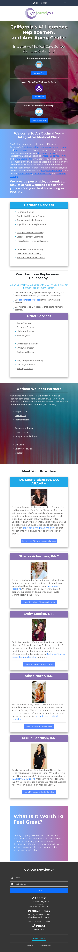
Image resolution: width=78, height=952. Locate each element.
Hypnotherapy (21, 432)
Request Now (39, 73)
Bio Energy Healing (25, 352)
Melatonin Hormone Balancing (31, 257)
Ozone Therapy (24, 323)
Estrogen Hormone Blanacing (30, 232)
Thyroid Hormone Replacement (31, 224)
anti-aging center (23, 150)
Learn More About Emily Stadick (39, 664)
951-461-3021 (41, 3)
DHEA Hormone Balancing (29, 253)
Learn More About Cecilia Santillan (39, 792)
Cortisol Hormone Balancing (30, 236)
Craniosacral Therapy (24, 428)
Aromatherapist (22, 419)
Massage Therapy (25, 368)
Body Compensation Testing (30, 360)
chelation (32, 657)
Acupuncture (21, 411)
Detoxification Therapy (27, 343)
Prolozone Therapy (25, 327)
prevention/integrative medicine (39, 528)
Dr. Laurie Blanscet (46, 153)
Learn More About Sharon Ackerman (39, 602)
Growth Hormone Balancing (30, 249)
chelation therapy (42, 174)
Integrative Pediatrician (26, 436)
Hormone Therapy (25, 212)
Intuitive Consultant (24, 448)
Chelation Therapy (25, 331)
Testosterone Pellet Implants (30, 220)
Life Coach (19, 444)
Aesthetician (20, 415)
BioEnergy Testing (55, 654)
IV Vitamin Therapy (25, 347)
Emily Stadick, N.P (23, 159)
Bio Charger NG (24, 335)
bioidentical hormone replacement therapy (46, 147)
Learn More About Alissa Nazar (39, 726)
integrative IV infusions (23, 779)
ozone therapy (25, 174)
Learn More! (39, 97)
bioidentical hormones (29, 299)
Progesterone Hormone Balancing (32, 241)
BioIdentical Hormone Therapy (31, 216)
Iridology (19, 453)
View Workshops (39, 120)
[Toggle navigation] (65, 3)
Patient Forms (39, 938)
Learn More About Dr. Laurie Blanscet (39, 541)
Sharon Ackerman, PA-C (53, 156)
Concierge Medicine (26, 364)
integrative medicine (51, 170)
